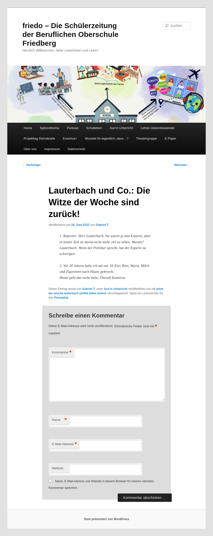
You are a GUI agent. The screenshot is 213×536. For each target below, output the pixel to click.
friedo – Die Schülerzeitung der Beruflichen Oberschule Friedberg (70, 34)
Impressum (52, 149)
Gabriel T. (102, 225)
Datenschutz (76, 149)
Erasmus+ (70, 138)
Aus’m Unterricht (121, 128)
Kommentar (62, 352)
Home (28, 128)
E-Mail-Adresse (64, 444)
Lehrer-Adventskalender (158, 128)
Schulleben (94, 128)
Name (59, 420)
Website (58, 468)
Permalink (61, 297)
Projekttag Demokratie (39, 138)
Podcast (72, 128)
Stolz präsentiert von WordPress (106, 519)
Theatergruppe (146, 138)
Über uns (30, 149)
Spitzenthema (49, 128)
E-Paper (170, 138)
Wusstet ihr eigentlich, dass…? (106, 138)
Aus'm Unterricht (116, 289)
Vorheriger (31, 165)
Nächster (182, 165)
